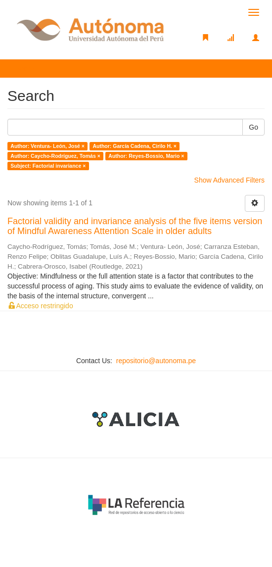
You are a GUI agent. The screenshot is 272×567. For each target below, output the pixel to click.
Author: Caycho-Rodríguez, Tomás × (55, 156)
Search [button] (29, 68)
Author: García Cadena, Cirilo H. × (134, 146)
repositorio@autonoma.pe (156, 361)
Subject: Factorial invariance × (48, 166)
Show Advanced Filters (229, 180)
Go (253, 127)
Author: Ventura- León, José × (47, 146)
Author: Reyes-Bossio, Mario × (146, 156)
